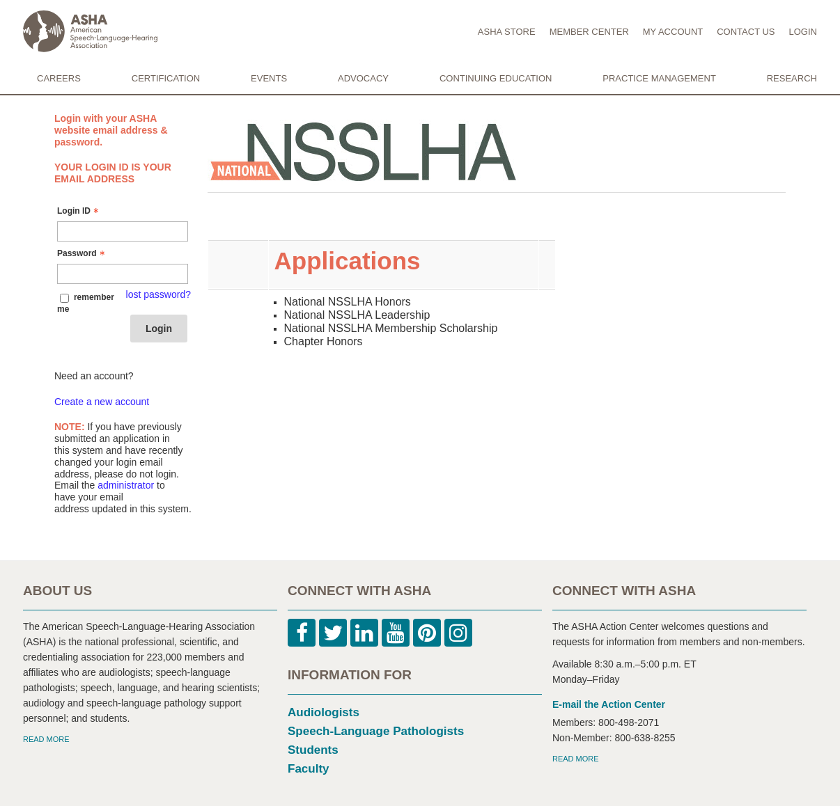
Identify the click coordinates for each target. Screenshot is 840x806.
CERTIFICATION (166, 78)
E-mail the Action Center (608, 704)
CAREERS (59, 78)
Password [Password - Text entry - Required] (82, 253)
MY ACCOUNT (673, 31)
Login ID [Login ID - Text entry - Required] (79, 211)
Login (159, 328)
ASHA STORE (507, 31)
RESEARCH (792, 78)
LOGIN (803, 31)
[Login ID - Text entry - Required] (122, 231)
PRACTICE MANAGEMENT (659, 78)
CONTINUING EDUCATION (496, 78)
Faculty (308, 768)
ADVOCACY (363, 78)
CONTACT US (746, 31)
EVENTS (269, 78)
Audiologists (323, 712)
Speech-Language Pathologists (376, 731)
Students (313, 750)
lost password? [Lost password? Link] (158, 294)
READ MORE (46, 739)
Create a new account (101, 401)
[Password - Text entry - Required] (122, 274)
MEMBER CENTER (589, 31)
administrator (126, 485)
